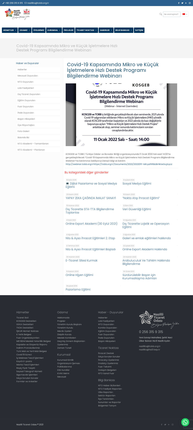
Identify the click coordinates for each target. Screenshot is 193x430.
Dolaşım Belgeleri (107, 370)
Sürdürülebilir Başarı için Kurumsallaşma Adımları (140, 276)
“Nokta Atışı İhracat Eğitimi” (141, 198)
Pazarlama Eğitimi (78, 289)
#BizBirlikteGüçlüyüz (161, 164)
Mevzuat (61, 376)
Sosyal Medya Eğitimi (137, 183)
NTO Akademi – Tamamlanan (33, 143)
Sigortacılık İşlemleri (26, 374)
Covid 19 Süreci (24, 354)
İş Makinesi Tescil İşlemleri (29, 357)
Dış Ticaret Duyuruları (29, 94)
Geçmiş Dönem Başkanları (71, 341)
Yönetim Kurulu (65, 327)
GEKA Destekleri (24, 324)
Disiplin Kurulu (64, 334)
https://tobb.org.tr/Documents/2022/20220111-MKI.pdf (122, 164)
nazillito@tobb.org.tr (38, 3)
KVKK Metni (63, 373)
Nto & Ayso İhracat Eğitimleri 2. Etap (90, 238)
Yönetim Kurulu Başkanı (69, 324)
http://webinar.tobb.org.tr (79, 164)
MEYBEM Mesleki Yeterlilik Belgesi (33, 341)
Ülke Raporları (105, 392)
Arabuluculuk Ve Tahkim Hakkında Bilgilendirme (146, 262)
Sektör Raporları (106, 395)
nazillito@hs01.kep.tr (149, 349)
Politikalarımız (64, 366)
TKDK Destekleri (24, 327)
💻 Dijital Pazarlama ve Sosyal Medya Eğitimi (91, 185)
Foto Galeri (23, 131)
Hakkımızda (63, 317)
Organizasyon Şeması (68, 363)
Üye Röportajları (26, 125)
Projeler (61, 321)
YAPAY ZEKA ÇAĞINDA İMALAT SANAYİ (91, 198)
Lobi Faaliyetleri (26, 88)
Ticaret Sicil (22, 317)
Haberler (22, 69)
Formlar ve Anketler (27, 381)
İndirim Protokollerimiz (28, 347)
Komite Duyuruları (107, 327)
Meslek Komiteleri (66, 337)
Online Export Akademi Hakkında (145, 249)
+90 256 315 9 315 (14, 3)
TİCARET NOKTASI (87, 30)
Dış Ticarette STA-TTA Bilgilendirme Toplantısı (90, 210)
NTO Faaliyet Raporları (110, 388)
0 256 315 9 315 (151, 332)
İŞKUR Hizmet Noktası (27, 331)
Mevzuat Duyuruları (28, 75)
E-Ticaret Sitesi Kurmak (81, 260)
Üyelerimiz (62, 344)
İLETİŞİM (139, 30)
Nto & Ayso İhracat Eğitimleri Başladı (91, 249)
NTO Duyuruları (25, 81)
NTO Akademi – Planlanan (31, 149)
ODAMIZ (25, 30)
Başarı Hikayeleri (26, 118)
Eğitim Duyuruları (26, 100)
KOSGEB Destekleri (26, 321)
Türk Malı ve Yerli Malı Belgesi (31, 351)
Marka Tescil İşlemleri (27, 364)
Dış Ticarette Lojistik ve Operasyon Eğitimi (146, 225)
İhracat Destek (106, 353)
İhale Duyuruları (26, 112)
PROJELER (68, 30)
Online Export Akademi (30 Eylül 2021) (91, 224)
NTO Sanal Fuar (106, 373)
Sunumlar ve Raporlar (109, 402)
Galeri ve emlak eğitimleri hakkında (147, 238)
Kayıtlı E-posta (24, 361)
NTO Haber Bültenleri (109, 385)
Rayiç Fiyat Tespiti (25, 368)
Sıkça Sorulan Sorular (27, 378)
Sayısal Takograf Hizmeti (29, 371)
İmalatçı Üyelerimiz (108, 363)
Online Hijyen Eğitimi (79, 275)
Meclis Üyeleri (64, 331)
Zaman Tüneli (64, 347)
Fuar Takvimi (104, 366)
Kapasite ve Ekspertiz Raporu (31, 344)
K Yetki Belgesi (23, 334)
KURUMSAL (54, 30)
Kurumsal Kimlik (65, 360)
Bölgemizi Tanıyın (107, 405)
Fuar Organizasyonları (27, 337)
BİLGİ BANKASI (123, 30)
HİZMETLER (9, 30)
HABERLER (106, 30)
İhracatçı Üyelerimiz (108, 360)
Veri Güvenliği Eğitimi (137, 209)
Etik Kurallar (63, 370)
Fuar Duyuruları (26, 106)
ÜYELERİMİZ (38, 30)
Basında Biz (23, 137)
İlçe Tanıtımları (106, 398)
